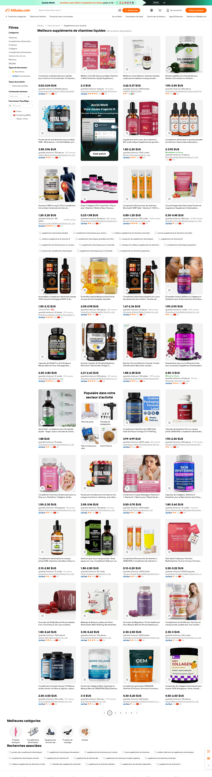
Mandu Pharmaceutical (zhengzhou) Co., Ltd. (57, 510)
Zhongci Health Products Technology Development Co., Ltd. (184, 444)
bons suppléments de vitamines (136, 752)
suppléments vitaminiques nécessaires (63, 752)
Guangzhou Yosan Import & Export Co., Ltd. (56, 574)
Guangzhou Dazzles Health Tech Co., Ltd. (98, 312)
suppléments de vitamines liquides (100, 764)
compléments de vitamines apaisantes (133, 251)
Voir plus (12, 63)
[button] (119, 10)
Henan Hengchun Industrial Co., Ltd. (96, 574)
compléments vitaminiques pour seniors (89, 233)
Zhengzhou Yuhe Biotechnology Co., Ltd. (182, 312)
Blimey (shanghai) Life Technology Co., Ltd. (183, 638)
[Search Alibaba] (77, 10)
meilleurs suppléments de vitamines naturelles (131, 233)
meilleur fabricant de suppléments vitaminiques (174, 752)
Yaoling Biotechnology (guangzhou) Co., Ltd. (56, 155)
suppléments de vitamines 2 (168, 764)
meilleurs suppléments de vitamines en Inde (27, 764)
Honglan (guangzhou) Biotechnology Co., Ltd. (141, 701)
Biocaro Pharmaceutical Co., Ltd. (136, 155)
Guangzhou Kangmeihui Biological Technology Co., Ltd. (99, 91)
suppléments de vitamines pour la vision (100, 752)
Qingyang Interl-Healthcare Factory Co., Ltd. (56, 223)
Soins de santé (53, 26)
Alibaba (40, 26)
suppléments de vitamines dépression (135, 764)
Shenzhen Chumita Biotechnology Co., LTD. (183, 221)
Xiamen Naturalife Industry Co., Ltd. (53, 638)
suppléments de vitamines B (170, 239)
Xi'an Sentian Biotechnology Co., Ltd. (96, 638)
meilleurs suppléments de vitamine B (54, 239)
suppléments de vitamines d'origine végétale (121, 758)
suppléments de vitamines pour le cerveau (56, 245)
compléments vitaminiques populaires (180, 245)
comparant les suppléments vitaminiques (136, 239)
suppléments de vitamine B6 (86, 758)
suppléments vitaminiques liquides (53, 233)
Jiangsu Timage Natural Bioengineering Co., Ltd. (141, 574)
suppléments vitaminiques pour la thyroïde (96, 245)
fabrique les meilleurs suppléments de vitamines (139, 245)
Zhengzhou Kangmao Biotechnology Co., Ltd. (99, 378)
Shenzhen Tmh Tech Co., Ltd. (177, 381)
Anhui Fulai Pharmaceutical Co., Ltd (138, 510)
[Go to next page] (136, 713)
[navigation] (20, 369)
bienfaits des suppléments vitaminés (65, 764)
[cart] (160, 11)
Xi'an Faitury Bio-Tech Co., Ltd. (50, 378)
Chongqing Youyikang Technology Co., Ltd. (56, 444)
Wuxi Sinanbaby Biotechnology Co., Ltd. (181, 157)
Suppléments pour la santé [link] (75, 26)
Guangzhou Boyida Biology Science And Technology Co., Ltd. (184, 91)
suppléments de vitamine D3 (56, 758)
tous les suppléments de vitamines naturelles (173, 233)
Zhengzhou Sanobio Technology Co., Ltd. (98, 510)
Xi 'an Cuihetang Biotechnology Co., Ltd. (55, 701)
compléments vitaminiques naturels (24, 758)
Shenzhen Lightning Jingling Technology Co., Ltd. (57, 315)
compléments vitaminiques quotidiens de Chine (94, 239)
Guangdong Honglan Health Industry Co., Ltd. (184, 574)
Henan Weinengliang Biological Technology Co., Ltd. (184, 510)
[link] (208, 751)
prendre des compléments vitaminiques (55, 251)
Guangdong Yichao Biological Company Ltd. (141, 638)
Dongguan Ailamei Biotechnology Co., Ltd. (140, 312)
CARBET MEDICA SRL (132, 91)
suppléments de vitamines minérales (160, 758)
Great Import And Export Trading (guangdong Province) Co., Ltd (57, 91)
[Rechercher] (131, 10)
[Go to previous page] (104, 713)
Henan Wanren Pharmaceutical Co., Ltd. (182, 701)
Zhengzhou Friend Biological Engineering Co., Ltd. (99, 221)
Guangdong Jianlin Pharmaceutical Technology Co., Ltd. (141, 444)
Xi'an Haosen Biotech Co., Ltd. (93, 701)
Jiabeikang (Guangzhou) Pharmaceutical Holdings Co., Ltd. (141, 378)
